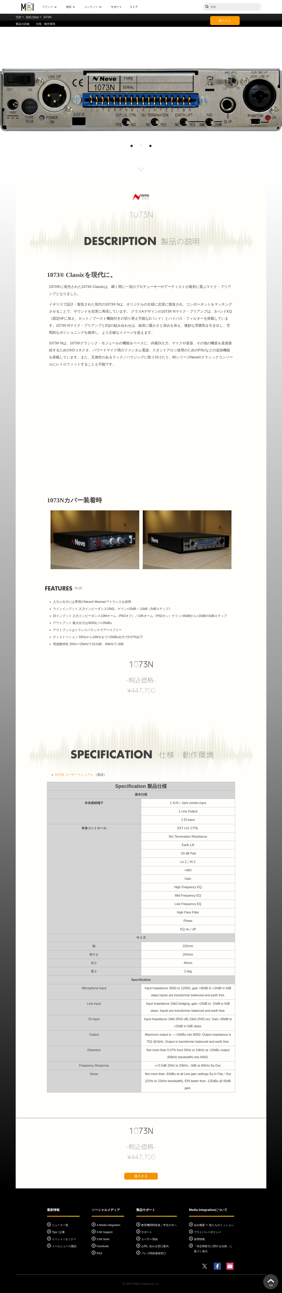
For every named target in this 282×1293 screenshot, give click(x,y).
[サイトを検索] (232, 7)
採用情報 (199, 1239)
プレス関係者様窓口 (153, 1253)
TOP (18, 17)
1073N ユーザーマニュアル (74, 774)
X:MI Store (103, 1239)
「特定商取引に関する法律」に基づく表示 (213, 1249)
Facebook (102, 1246)
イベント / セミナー (64, 1239)
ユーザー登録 (149, 1239)
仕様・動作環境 (45, 23)
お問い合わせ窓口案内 (155, 1246)
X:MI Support (105, 1232)
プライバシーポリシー (207, 1232)
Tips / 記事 (58, 1232)
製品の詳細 (22, 23)
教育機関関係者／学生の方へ (159, 1225)
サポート (116, 6)
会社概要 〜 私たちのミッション (214, 1225)
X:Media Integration (108, 1225)
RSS (99, 1253)
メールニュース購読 (64, 1246)
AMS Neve (32, 17)
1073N (141, 664)
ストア (134, 6)
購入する (225, 20)
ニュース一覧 (60, 1225)
